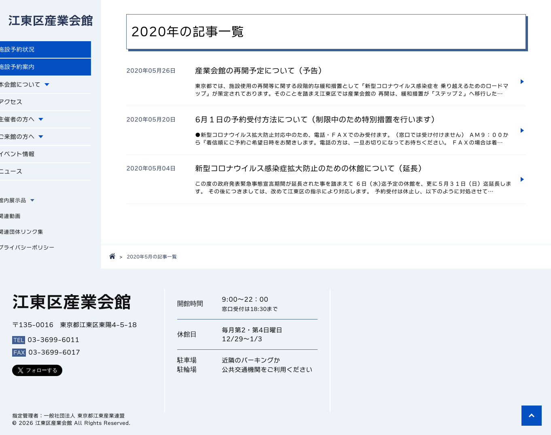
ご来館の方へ (27, 140)
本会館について (30, 87)
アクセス (21, 104)
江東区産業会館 (50, 21)
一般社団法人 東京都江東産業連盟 (84, 415)
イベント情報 (27, 158)
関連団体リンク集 (30, 237)
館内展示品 (22, 205)
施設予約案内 (27, 68)
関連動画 (19, 221)
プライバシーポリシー (36, 253)
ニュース (21, 176)
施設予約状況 (27, 51)
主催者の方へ (27, 122)
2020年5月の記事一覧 (152, 256)
